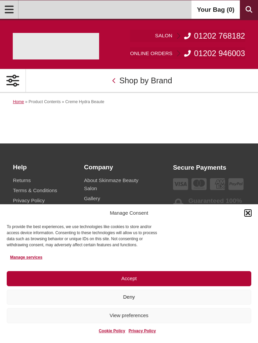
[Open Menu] (9, 9)
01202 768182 (200, 35)
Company (98, 167)
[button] (248, 213)
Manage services (26, 257)
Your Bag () (215, 9)
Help (20, 167)
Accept (129, 278)
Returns (22, 180)
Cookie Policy (112, 331)
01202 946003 (187, 53)
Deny (129, 297)
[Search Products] (249, 9)
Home (18, 101)
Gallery (92, 198)
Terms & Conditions (35, 190)
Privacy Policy (142, 331)
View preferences (129, 315)
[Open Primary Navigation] (13, 80)
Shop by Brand (142, 80)
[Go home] (56, 46)
